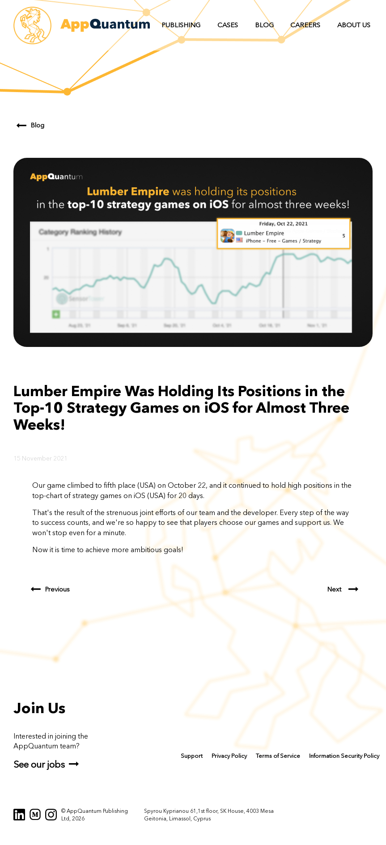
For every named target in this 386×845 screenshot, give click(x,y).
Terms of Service (278, 755)
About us (353, 25)
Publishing (180, 25)
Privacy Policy (229, 755)
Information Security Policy (344, 755)
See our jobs (39, 764)
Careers (305, 25)
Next (334, 589)
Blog (264, 25)
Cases (227, 25)
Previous (57, 589)
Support (192, 755)
